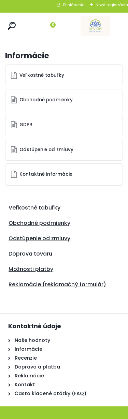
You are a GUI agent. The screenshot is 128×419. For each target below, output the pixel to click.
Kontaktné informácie (45, 174)
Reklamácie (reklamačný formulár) (57, 284)
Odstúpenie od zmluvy (46, 149)
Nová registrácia (112, 5)
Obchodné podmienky (46, 100)
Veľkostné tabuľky (41, 75)
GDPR (25, 124)
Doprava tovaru (30, 254)
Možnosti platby (31, 269)
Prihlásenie (73, 5)
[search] (11, 25)
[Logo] (95, 26)
